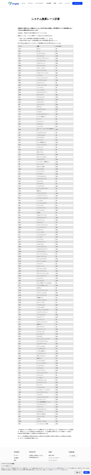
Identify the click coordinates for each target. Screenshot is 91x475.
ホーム (23, 3)
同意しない (78, 472)
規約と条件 (51, 454)
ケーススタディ (39, 3)
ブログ (60, 3)
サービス (30, 3)
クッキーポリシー (53, 460)
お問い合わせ (77, 3)
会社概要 (48, 3)
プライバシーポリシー (54, 457)
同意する (86, 472)
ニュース (67, 3)
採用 (55, 3)
